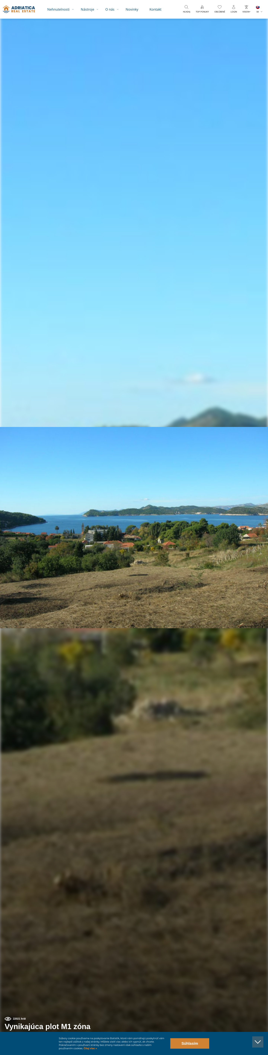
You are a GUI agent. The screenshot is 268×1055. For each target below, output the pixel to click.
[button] (248, 39)
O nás (113, 9)
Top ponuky (202, 11)
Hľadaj (186, 11)
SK (258, 11)
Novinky (136, 9)
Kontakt (159, 9)
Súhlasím (189, 1043)
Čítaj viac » (90, 1048)
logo (22, 9)
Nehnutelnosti (62, 9)
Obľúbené (219, 11)
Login (234, 11)
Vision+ (246, 11)
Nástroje (91, 9)
